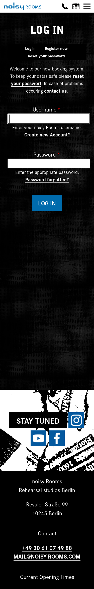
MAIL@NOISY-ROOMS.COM (47, 556)
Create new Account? (47, 134)
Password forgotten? (47, 179)
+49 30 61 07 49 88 (47, 547)
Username (44, 109)
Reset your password (46, 56)
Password (44, 154)
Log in (32, 48)
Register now (56, 48)
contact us (55, 90)
